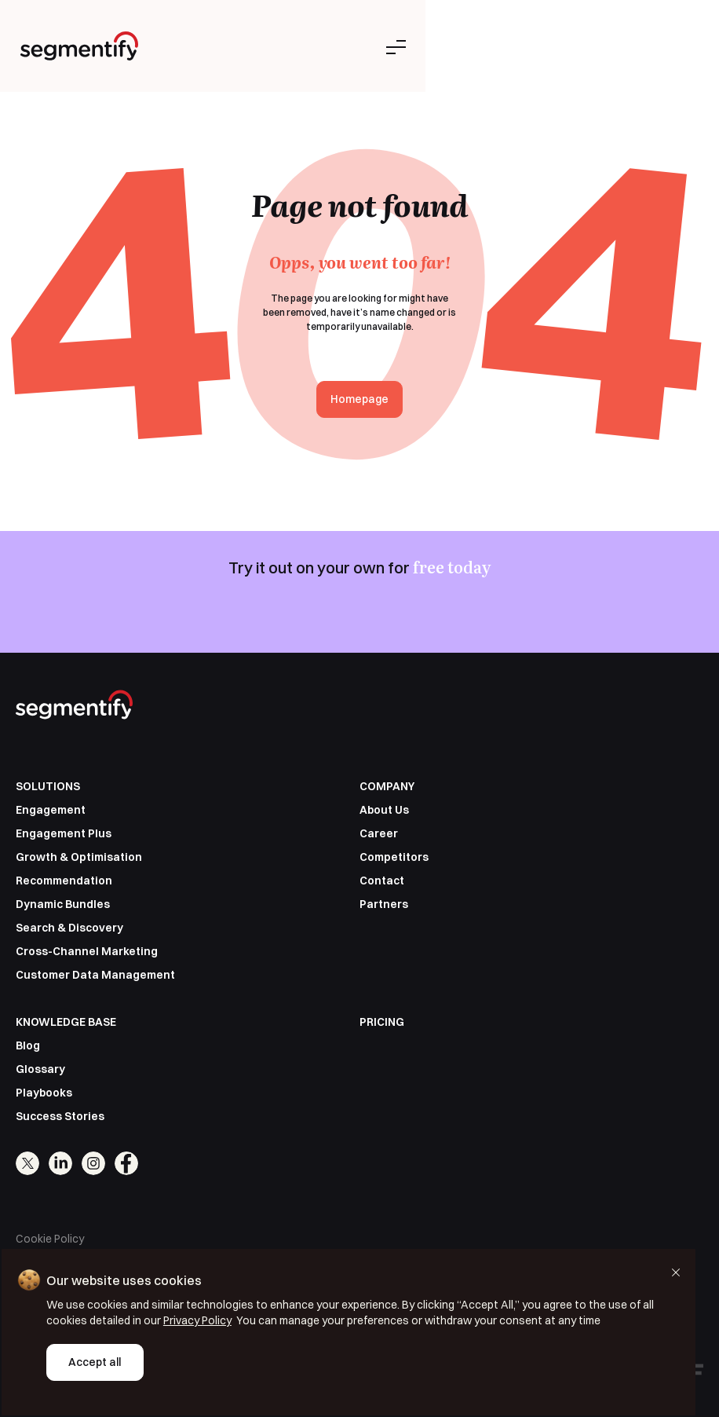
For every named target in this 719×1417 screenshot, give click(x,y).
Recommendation (64, 880)
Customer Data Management (95, 975)
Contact (382, 880)
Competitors (394, 857)
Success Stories (60, 1116)
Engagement (51, 810)
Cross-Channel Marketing (87, 951)
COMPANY (387, 786)
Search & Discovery (69, 928)
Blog (28, 1045)
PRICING (382, 1022)
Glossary (40, 1069)
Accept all (94, 1364)
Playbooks (44, 1093)
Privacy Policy (153, 1322)
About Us (384, 810)
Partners (384, 904)
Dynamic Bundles (63, 904)
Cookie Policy (50, 1239)
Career (379, 833)
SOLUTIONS (48, 786)
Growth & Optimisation (79, 857)
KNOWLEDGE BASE (66, 1022)
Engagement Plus (63, 833)
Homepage (359, 399)
